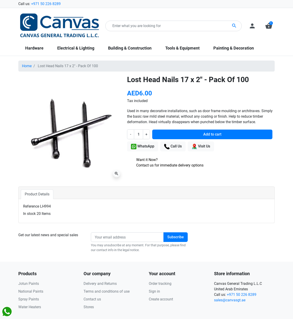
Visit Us (201, 146)
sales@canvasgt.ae (229, 300)
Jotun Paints (28, 283)
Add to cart (212, 134)
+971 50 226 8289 (46, 4)
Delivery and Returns (100, 283)
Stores (89, 307)
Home (27, 66)
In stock (29, 213)
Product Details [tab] (37, 194)
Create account (161, 299)
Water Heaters (29, 307)
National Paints (30, 291)
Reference (31, 206)
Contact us (92, 299)
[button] (269, 26)
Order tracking (160, 283)
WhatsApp (142, 146)
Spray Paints (28, 299)
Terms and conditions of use (107, 291)
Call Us (173, 146)
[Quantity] (138, 134)
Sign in (154, 291)
